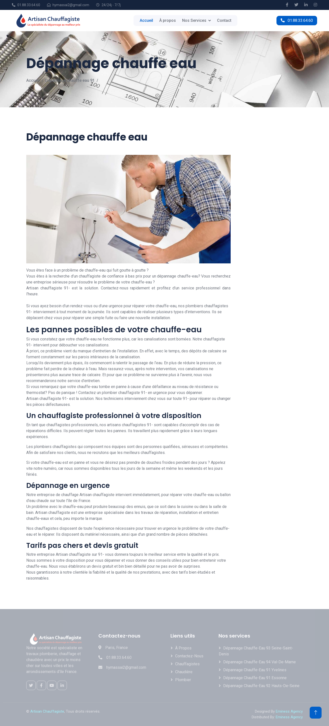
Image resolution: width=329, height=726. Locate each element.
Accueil (146, 20)
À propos (167, 20)
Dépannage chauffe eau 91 (70, 80)
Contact (224, 20)
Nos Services (194, 20)
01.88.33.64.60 (297, 20)
